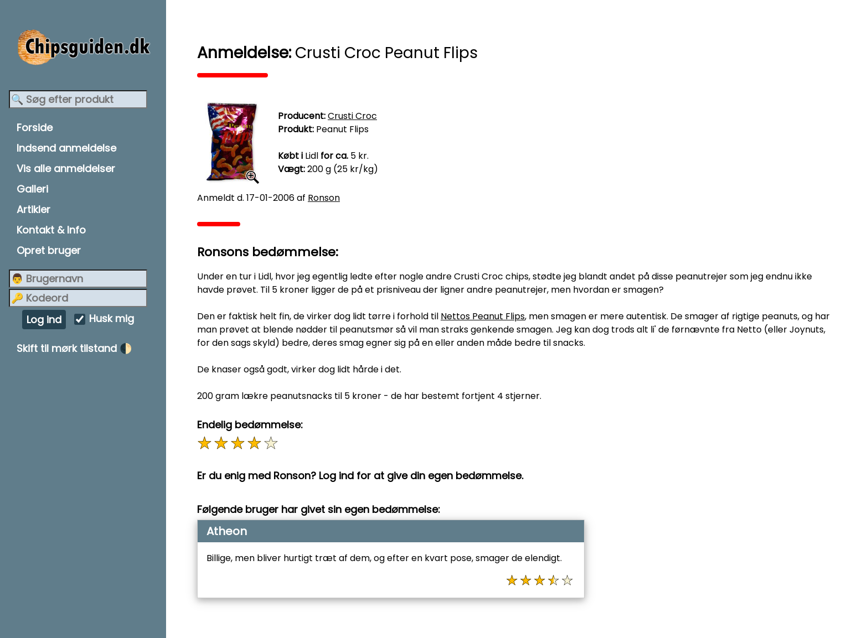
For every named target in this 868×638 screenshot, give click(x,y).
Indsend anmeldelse (66, 148)
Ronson (324, 197)
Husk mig (111, 319)
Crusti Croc (352, 116)
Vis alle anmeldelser (66, 168)
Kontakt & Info (51, 230)
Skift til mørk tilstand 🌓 (74, 348)
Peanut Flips (342, 129)
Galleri (32, 189)
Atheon (226, 531)
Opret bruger (49, 250)
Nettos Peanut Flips (483, 316)
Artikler (33, 209)
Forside (35, 127)
